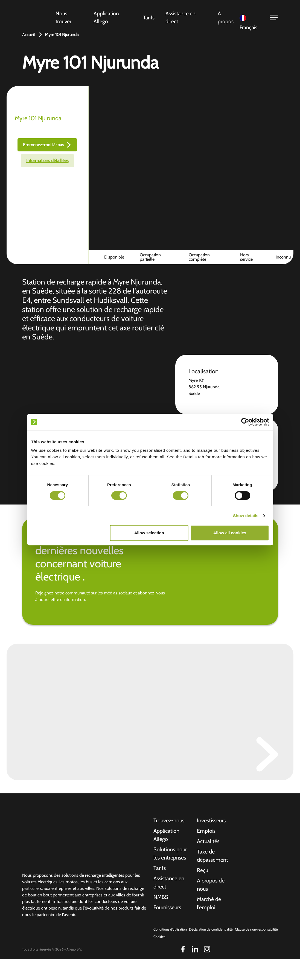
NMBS (160, 897)
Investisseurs (211, 820)
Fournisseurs (167, 907)
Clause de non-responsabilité (256, 929)
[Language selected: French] (251, 18)
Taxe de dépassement (212, 855)
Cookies (159, 937)
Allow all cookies (229, 532)
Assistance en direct (180, 17)
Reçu (202, 870)
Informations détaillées (47, 160)
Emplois (206, 831)
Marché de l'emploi (209, 903)
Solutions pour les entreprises (170, 853)
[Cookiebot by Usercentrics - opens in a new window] (245, 422)
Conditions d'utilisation (170, 929)
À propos (226, 17)
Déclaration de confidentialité (211, 929)
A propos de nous (211, 884)
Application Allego (106, 17)
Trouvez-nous (168, 820)
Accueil (28, 34)
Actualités (208, 841)
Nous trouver (63, 17)
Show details (245, 515)
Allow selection (149, 532)
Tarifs (149, 17)
